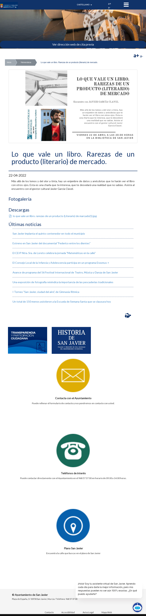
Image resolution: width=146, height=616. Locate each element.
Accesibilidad (68, 612)
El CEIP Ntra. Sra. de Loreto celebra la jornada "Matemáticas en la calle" (54, 253)
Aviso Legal (88, 612)
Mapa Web (107, 612)
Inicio (9, 62)
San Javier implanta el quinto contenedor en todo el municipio (49, 233)
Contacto (49, 612)
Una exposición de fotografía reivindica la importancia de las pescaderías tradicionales (63, 282)
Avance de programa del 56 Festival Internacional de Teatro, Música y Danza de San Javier (65, 272)
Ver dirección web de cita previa (73, 44)
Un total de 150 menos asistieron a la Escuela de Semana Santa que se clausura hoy (62, 301)
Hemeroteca (26, 62)
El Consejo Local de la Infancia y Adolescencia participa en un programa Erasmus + (61, 262)
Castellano (84, 5)
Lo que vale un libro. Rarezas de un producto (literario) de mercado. (69, 62)
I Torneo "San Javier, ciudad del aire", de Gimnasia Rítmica (46, 291)
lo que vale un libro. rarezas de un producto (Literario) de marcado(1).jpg (53, 216)
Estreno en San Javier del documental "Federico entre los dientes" (51, 243)
